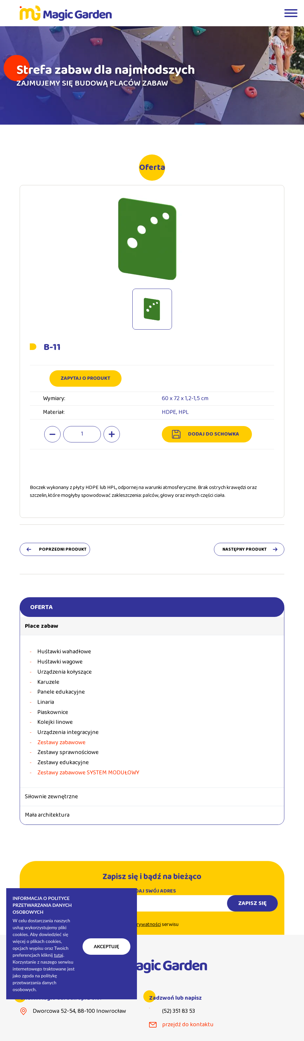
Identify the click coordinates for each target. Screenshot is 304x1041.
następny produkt (244, 549)
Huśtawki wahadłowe (64, 651)
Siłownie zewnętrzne (51, 796)
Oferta (41, 607)
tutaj (58, 955)
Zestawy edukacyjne (63, 762)
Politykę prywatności (138, 930)
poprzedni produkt (62, 549)
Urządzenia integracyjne (68, 732)
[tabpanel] (152, 75)
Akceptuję (106, 946)
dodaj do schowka (213, 434)
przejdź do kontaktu (188, 1024)
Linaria (45, 702)
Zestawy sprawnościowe (68, 752)
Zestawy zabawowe (61, 742)
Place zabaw (41, 626)
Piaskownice (52, 712)
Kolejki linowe (55, 722)
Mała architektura (47, 815)
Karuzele (48, 682)
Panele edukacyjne (61, 692)
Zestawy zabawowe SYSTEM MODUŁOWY (88, 772)
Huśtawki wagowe (60, 662)
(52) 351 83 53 (178, 1011)
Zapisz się (252, 908)
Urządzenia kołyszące (64, 672)
